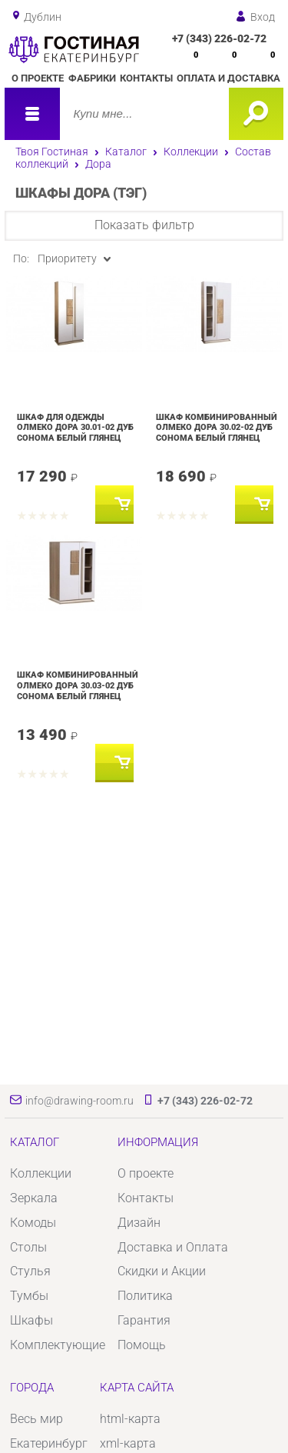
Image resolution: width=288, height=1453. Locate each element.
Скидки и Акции (162, 1271)
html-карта (130, 1418)
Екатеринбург (49, 1443)
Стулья (30, 1271)
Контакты (146, 78)
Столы (28, 1247)
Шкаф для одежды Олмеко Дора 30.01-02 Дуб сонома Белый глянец (75, 427)
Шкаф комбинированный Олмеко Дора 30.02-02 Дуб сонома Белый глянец (216, 427)
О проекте (38, 78)
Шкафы (31, 1320)
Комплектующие (57, 1345)
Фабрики (92, 78)
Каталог (126, 151)
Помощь (142, 1345)
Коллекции (191, 151)
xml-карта (128, 1443)
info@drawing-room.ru (79, 1101)
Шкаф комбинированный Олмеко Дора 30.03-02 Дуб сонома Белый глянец (77, 685)
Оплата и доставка (228, 78)
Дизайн (139, 1222)
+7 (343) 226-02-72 (219, 38)
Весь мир (36, 1418)
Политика (145, 1295)
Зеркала (34, 1198)
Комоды (33, 1222)
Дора (98, 164)
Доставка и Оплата (173, 1247)
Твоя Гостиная (51, 151)
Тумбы (29, 1295)
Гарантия (144, 1320)
